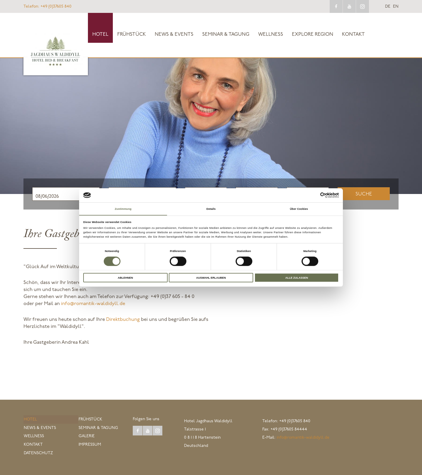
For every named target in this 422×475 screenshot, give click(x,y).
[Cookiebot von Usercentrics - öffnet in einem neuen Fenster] (313, 195)
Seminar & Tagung (225, 34)
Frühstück (131, 34)
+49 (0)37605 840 (47, 6)
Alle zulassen (296, 277)
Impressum (89, 445)
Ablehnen (125, 277)
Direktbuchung (123, 319)
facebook (336, 6)
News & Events (174, 34)
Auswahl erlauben (211, 277)
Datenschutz (38, 453)
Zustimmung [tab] (123, 208)
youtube (349, 6)
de (387, 7)
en (396, 7)
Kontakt (353, 34)
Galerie (86, 437)
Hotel (100, 34)
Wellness (270, 34)
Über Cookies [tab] (299, 208)
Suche (363, 194)
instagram (362, 6)
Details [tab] (210, 208)
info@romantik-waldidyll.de (93, 303)
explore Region (312, 34)
